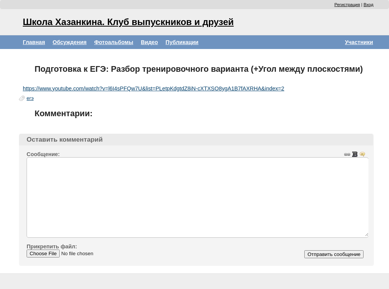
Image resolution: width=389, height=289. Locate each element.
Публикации (182, 42)
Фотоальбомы (113, 42)
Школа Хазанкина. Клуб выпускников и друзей (128, 22)
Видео (149, 42)
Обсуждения (70, 42)
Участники (359, 42)
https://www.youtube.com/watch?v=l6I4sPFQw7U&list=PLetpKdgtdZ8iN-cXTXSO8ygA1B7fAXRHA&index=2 (153, 88)
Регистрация (347, 4)
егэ (30, 98)
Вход (368, 4)
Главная (34, 42)
